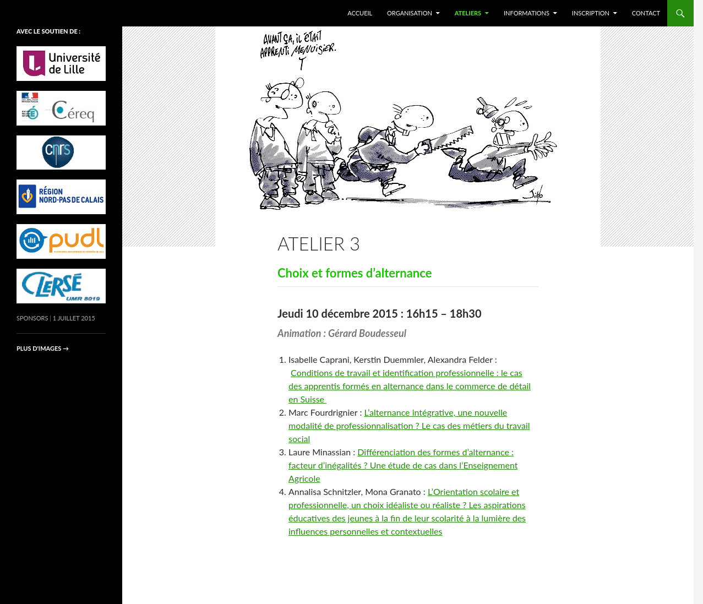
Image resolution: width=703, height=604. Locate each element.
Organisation (409, 13)
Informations (526, 13)
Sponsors (32, 318)
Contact (646, 13)
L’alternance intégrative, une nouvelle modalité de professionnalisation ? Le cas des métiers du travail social (409, 425)
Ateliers (468, 13)
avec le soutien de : (48, 31)
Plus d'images (43, 348)
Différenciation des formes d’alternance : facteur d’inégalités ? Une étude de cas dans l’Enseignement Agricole (402, 465)
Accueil (359, 13)
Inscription (590, 13)
